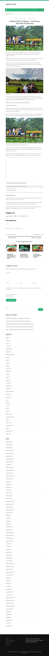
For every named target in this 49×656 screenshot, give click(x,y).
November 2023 (9, 504)
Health (7, 363)
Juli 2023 (7, 515)
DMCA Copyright (9, 642)
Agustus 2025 (8, 461)
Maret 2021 (8, 589)
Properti (7, 388)
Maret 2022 (8, 555)
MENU (41, 10)
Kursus (7, 374)
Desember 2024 (9, 467)
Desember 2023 (9, 501)
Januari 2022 (8, 560)
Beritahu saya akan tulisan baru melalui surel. (11, 295)
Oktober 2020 (9, 603)
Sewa (7, 405)
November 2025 (9, 453)
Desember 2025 (9, 450)
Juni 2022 (8, 546)
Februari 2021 (8, 592)
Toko (7, 419)
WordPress (24, 653)
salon (7, 400)
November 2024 (9, 470)
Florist (7, 357)
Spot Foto (8, 414)
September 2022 (9, 538)
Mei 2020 (8, 617)
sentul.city (11, 4)
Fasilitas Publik (24, 248)
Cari (7, 307)
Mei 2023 (7, 521)
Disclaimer (8, 643)
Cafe (7, 343)
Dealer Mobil (8, 349)
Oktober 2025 (9, 456)
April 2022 (8, 552)
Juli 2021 (7, 577)
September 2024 (9, 476)
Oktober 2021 (8, 569)
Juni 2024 (8, 484)
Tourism (7, 422)
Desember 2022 (9, 532)
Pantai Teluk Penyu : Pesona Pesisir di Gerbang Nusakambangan (19, 326)
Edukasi (20, 18)
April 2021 (8, 586)
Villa (7, 428)
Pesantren (8, 385)
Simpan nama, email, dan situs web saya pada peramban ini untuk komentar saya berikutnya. (23, 288)
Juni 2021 (7, 580)
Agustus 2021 (8, 575)
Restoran (36, 248)
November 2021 (9, 566)
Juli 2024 (7, 481)
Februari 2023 (9, 529)
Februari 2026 (9, 444)
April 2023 (8, 524)
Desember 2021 (9, 563)
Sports (7, 411)
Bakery (7, 337)
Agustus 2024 (9, 478)
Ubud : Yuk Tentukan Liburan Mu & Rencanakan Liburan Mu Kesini (19, 329)
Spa (6, 408)
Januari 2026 (8, 447)
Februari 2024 (9, 495)
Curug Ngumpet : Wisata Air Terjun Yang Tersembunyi (24, 256)
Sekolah (7, 402)
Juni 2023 (8, 518)
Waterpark (8, 431)
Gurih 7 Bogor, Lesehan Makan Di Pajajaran (37, 256)
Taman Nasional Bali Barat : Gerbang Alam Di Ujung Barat (18, 318)
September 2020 (9, 606)
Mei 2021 (7, 583)
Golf (7, 360)
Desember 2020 (9, 597)
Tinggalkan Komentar (19, 228)
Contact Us (8, 645)
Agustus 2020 (8, 609)
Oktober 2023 (9, 507)
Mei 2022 (7, 549)
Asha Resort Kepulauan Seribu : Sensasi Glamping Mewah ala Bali (19, 324)
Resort (7, 394)
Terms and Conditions (10, 640)
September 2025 (9, 459)
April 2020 (8, 620)
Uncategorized (9, 425)
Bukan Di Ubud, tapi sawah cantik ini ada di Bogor (19, 102)
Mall (7, 377)
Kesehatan (8, 368)
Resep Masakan (9, 391)
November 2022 (9, 535)
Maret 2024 (8, 493)
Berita (16, 18)
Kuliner (25, 18)
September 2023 (9, 510)
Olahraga (8, 383)
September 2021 (9, 572)
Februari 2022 (9, 558)
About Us (8, 638)
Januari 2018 (8, 626)
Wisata (7, 434)
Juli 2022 (7, 543)
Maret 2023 (8, 526)
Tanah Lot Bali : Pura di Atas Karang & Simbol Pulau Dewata (18, 321)
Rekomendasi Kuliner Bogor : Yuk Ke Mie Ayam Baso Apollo (11, 256)
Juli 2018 (7, 623)
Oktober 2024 (9, 473)
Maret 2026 (8, 442)
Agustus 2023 (8, 512)
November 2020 (9, 600)
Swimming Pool (9, 417)
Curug (7, 346)
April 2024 (8, 490)
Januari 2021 (8, 594)
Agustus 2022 (8, 541)
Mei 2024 (8, 487)
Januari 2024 (8, 498)
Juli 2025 (7, 464)
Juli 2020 (7, 611)
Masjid (7, 380)
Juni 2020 (8, 614)
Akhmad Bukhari (10, 228)
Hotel (7, 366)
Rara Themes (33, 651)
